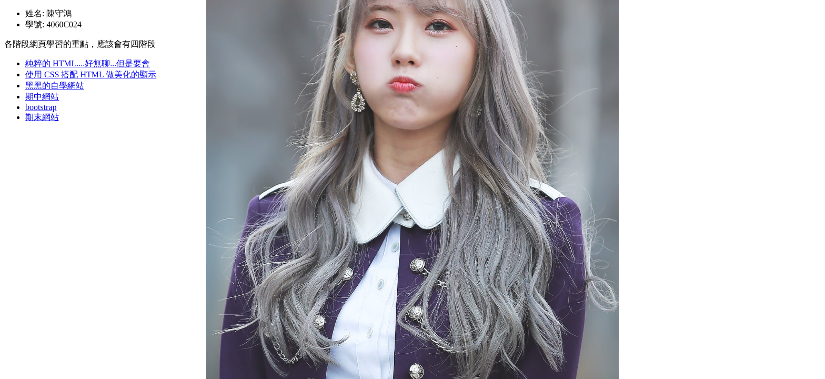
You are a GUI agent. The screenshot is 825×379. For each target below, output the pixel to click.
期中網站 (42, 96)
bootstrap (41, 107)
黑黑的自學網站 (54, 85)
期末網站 (42, 117)
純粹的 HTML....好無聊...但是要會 (87, 63)
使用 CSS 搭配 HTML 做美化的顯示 (90, 74)
